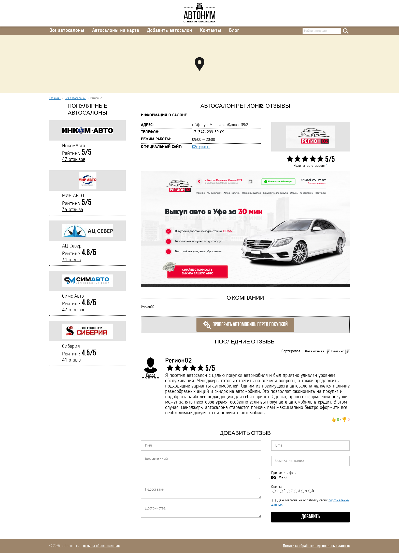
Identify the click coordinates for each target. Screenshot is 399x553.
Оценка (276, 487)
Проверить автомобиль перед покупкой (245, 325)
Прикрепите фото (283, 473)
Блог (234, 30)
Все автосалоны (66, 30)
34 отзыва (72, 209)
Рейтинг (337, 351)
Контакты (210, 30)
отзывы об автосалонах (101, 546)
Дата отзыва (314, 351)
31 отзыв (71, 259)
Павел (150, 375)
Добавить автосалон (169, 30)
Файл (283, 477)
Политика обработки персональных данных (316, 546)
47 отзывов (73, 159)
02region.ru (201, 147)
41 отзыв (71, 360)
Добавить (310, 517)
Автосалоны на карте (115, 30)
